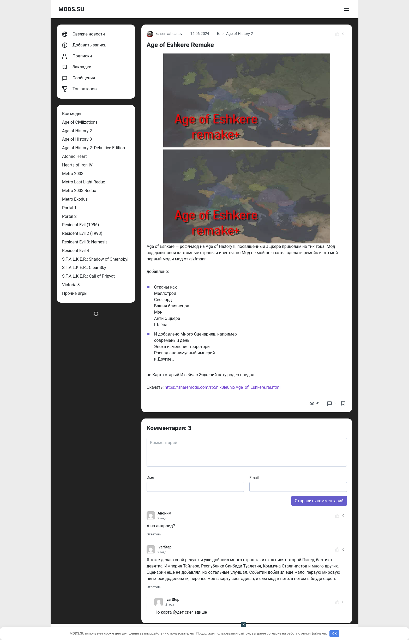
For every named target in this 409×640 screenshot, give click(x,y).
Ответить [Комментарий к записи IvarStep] (154, 587)
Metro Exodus (75, 199)
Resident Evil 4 (75, 250)
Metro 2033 (72, 173)
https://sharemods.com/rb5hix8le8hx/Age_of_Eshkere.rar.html (222, 387)
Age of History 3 (77, 139)
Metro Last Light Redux (83, 182)
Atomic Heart (74, 156)
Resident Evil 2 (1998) (82, 233)
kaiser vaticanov (164, 34)
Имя (150, 478)
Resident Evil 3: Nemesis (84, 242)
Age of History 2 (77, 130)
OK (334, 634)
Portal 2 (69, 216)
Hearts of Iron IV (77, 165)
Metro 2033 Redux (79, 190)
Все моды (71, 113)
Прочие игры (74, 293)
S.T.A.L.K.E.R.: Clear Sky (84, 267)
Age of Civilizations (80, 122)
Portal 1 (69, 207)
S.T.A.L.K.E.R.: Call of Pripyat (88, 276)
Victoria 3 (71, 284)
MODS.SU (71, 9)
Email (254, 478)
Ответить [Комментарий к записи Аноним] (154, 534)
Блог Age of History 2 (235, 34)
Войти (345, 9)
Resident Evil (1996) (80, 224)
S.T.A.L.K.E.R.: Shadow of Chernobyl (95, 259)
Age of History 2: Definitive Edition (93, 147)
